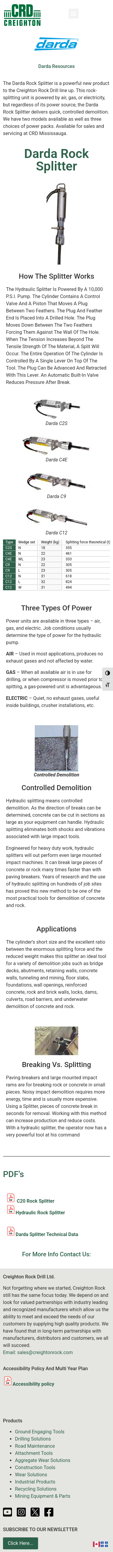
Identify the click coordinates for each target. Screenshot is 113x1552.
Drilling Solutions (33, 1439)
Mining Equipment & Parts (42, 1496)
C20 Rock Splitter (30, 1201)
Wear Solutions (31, 1474)
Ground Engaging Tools (39, 1432)
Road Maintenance (35, 1446)
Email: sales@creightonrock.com (38, 1352)
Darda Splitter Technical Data (47, 1234)
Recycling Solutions (36, 1489)
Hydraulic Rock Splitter (40, 1212)
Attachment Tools (34, 1453)
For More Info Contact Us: (56, 1254)
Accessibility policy (28, 1384)
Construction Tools (35, 1467)
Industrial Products (35, 1482)
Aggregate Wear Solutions (42, 1460)
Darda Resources (56, 66)
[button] (74, 13)
